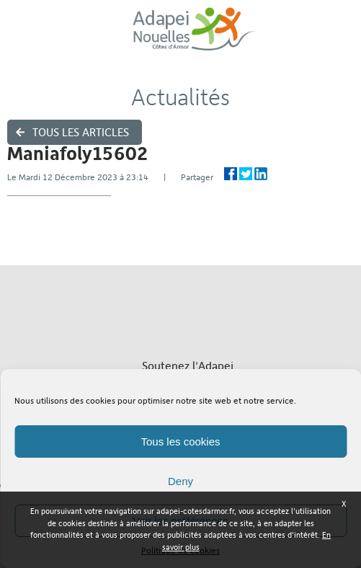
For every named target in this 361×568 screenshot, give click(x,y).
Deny (180, 481)
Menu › (340, 36)
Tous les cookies (180, 441)
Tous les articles (80, 132)
